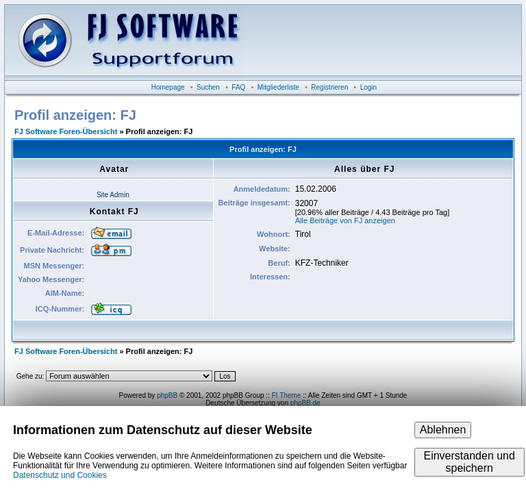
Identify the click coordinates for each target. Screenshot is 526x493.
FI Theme (286, 395)
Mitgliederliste (278, 87)
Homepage (168, 87)
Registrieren (329, 87)
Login (368, 87)
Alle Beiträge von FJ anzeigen (345, 220)
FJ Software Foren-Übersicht (65, 131)
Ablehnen (443, 429)
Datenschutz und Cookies (60, 475)
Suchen (208, 87)
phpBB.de (305, 403)
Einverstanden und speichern (468, 462)
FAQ (238, 87)
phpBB (167, 395)
